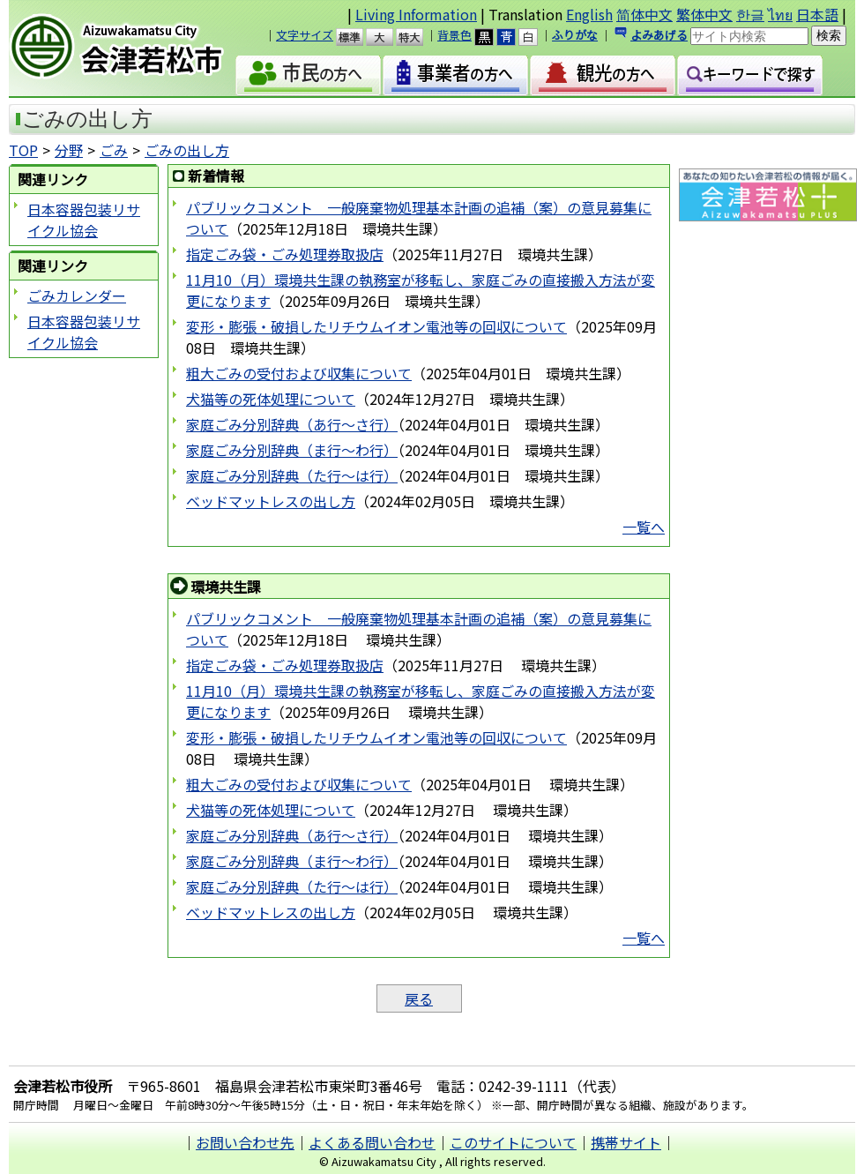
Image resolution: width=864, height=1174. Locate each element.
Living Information (416, 14)
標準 (357, 37)
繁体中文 (704, 14)
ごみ (114, 150)
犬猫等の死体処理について (270, 398)
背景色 (454, 34)
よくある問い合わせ (372, 1142)
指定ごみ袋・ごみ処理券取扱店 (285, 254)
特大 (417, 37)
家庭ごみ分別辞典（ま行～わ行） (292, 449)
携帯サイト (626, 1142)
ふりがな (575, 34)
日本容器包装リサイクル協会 (83, 219)
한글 (750, 14)
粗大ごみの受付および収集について (299, 373)
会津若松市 (131, 48)
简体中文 (644, 14)
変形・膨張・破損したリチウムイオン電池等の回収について (376, 326)
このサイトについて (513, 1142)
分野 (69, 150)
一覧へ (643, 526)
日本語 (817, 14)
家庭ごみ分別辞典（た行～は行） (292, 475)
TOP (23, 150)
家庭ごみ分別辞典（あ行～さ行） (292, 424)
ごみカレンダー (76, 295)
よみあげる (659, 34)
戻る (419, 998)
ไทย (780, 14)
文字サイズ (304, 34)
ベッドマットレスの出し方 (270, 501)
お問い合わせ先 (245, 1142)
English (589, 14)
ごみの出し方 (187, 150)
